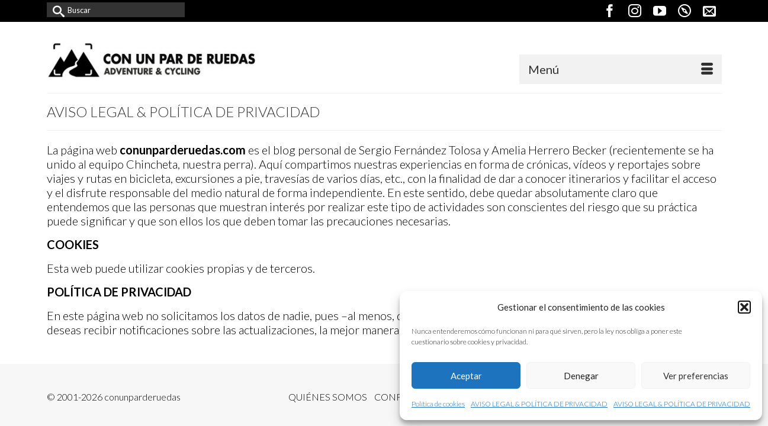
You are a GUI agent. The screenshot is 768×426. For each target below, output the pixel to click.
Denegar (581, 375)
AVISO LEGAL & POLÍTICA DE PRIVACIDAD (539, 403)
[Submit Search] (56, 9)
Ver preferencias (695, 375)
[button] (744, 307)
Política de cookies (438, 403)
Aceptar (466, 375)
